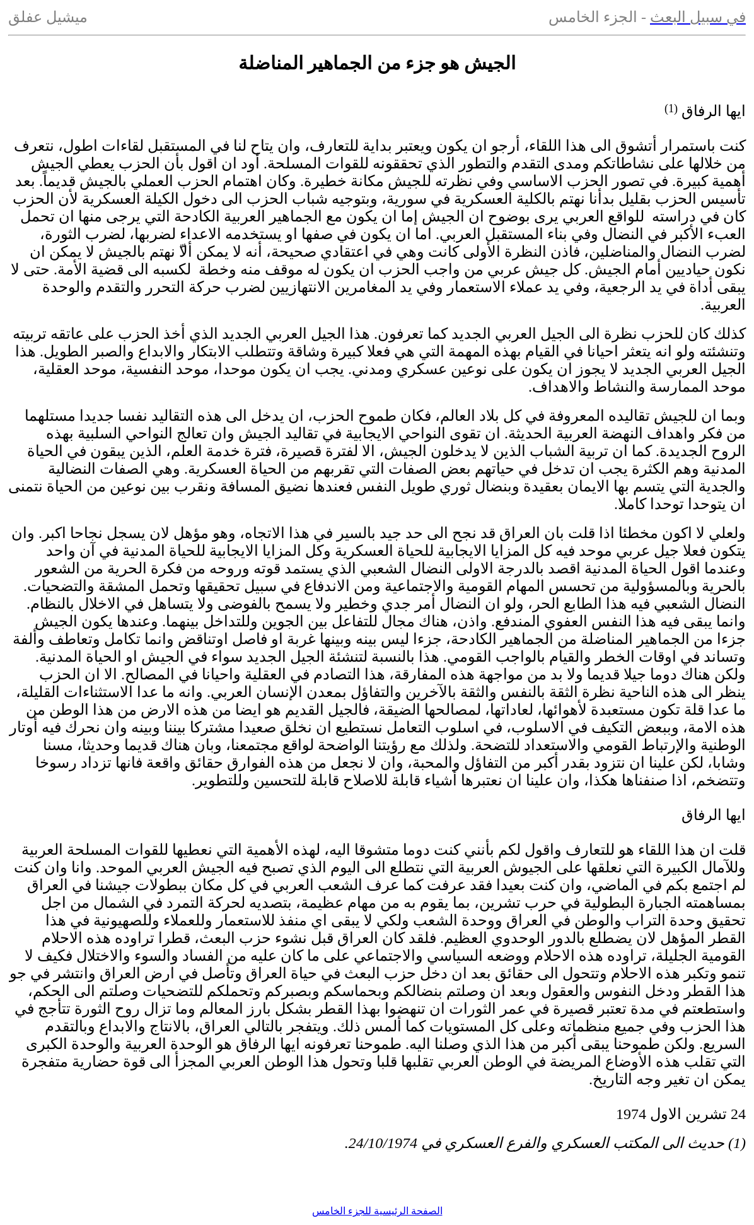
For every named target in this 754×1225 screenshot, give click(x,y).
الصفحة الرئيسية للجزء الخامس (377, 1210)
